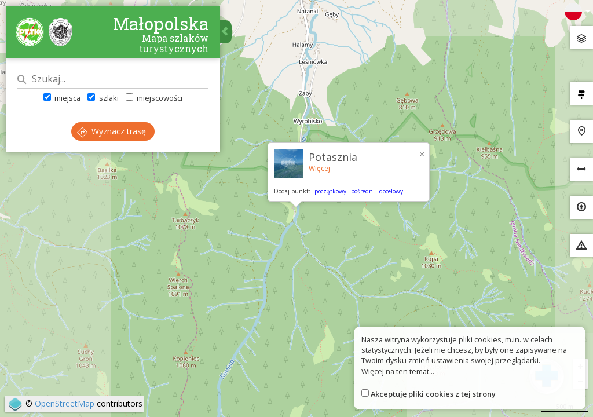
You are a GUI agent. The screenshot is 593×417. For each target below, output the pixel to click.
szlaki (102, 98)
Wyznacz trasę (111, 131)
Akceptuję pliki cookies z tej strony (433, 394)
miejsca (61, 98)
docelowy (391, 191)
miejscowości (154, 98)
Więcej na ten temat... (397, 371)
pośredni (363, 191)
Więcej (319, 168)
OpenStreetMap (64, 403)
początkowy (330, 191)
